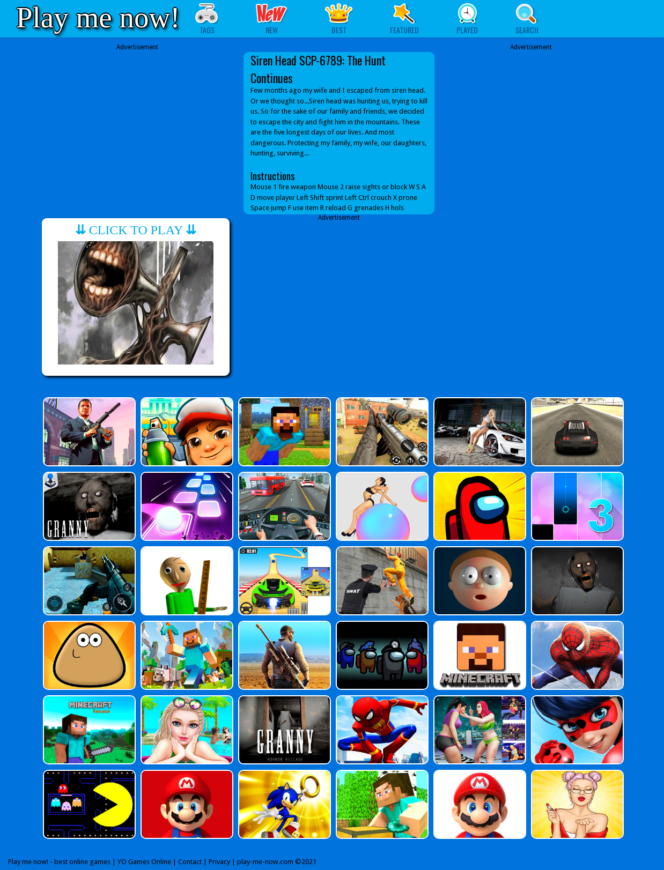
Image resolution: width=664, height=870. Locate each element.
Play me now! (98, 17)
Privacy (219, 862)
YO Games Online (144, 862)
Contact (190, 862)
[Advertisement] (137, 127)
